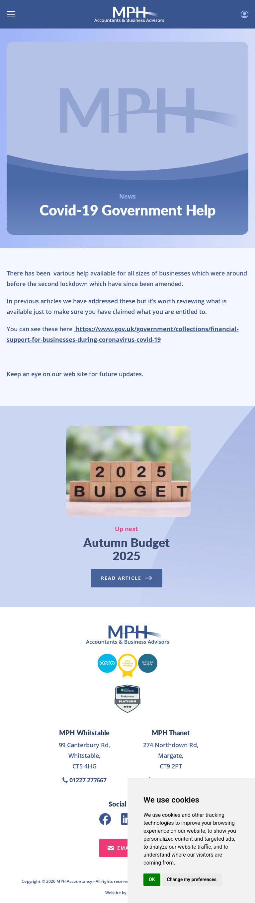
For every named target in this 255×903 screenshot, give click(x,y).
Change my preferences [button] (191, 879)
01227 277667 (84, 780)
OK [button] (152, 879)
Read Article (124, 578)
